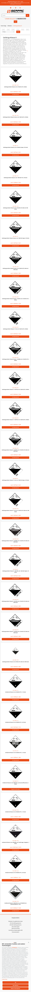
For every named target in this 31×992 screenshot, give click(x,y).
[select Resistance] (22, 30)
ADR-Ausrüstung (15, 928)
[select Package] (8, 32)
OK (15, 982)
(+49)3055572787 (21, 19)
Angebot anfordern (15, 789)
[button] (28, 942)
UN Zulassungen (15, 926)
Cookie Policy (4, 979)
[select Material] (27, 30)
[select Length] (3, 30)
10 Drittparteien (14, 947)
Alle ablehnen (15, 985)
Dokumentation (15, 932)
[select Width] (8, 30)
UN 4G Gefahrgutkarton (15, 923)
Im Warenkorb (15, 94)
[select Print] (18, 30)
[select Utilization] (13, 30)
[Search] (14, 15)
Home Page (3, 25)
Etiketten (10, 25)
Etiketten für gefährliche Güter (15, 921)
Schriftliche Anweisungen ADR (15, 930)
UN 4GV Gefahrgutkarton (15, 925)
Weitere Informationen (15, 988)
